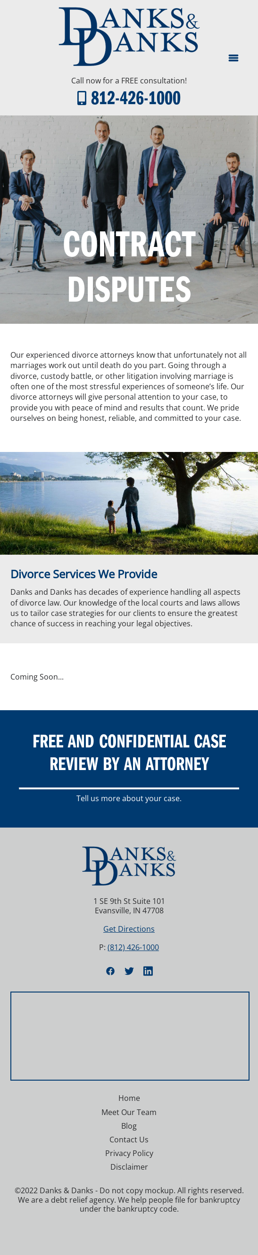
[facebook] (110, 970)
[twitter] (129, 970)
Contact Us (129, 1139)
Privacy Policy (129, 1153)
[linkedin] (148, 970)
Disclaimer (129, 1167)
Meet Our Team (129, 1112)
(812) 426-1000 (133, 947)
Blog (129, 1126)
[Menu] (233, 58)
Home (129, 1098)
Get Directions (129, 929)
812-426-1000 (136, 97)
